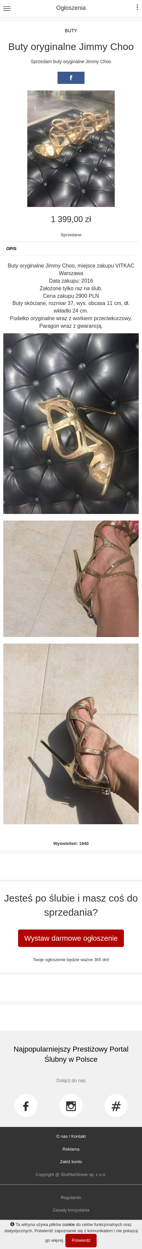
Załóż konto (71, 1161)
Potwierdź (81, 1240)
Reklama (70, 1149)
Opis (11, 248)
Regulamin (71, 1197)
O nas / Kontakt (71, 1136)
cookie (68, 1224)
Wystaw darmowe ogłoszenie (71, 938)
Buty (71, 30)
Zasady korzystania (71, 1210)
